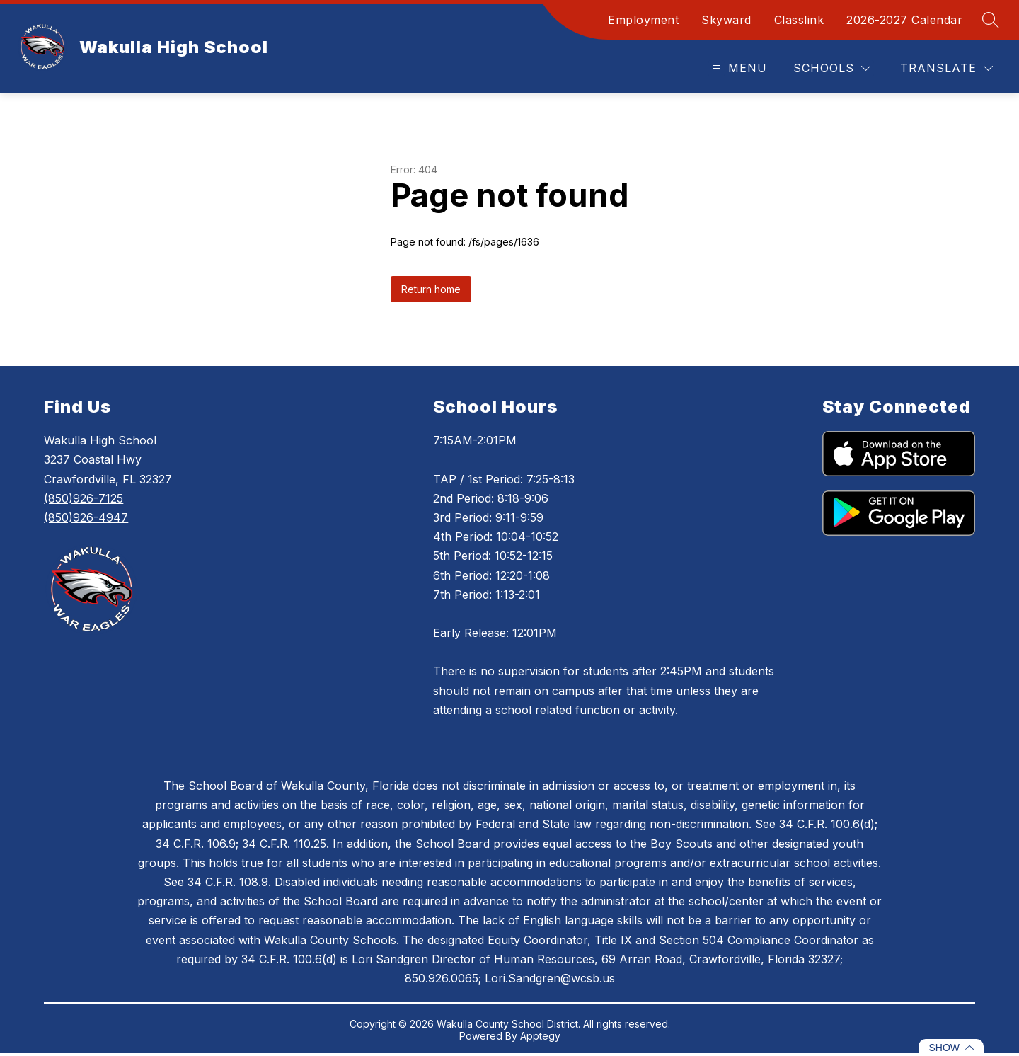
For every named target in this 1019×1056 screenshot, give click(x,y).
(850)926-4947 (86, 517)
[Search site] (990, 19)
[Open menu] (737, 68)
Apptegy (540, 1036)
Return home (431, 289)
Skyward (726, 20)
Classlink (799, 20)
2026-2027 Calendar (904, 20)
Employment (643, 20)
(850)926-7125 (83, 498)
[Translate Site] (946, 68)
